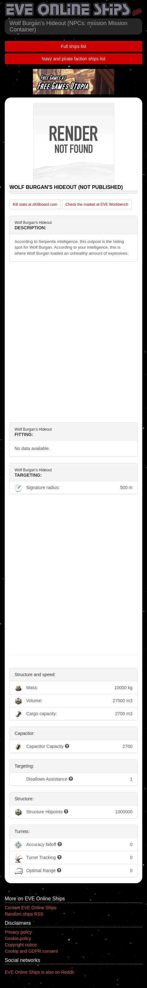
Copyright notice (21, 944)
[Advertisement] (73, 342)
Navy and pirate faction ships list (73, 58)
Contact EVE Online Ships (30, 907)
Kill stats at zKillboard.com (35, 204)
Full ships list (73, 46)
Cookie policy (18, 938)
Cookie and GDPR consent (31, 951)
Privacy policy (18, 932)
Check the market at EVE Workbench (96, 204)
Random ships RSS (24, 914)
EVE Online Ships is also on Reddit (39, 972)
